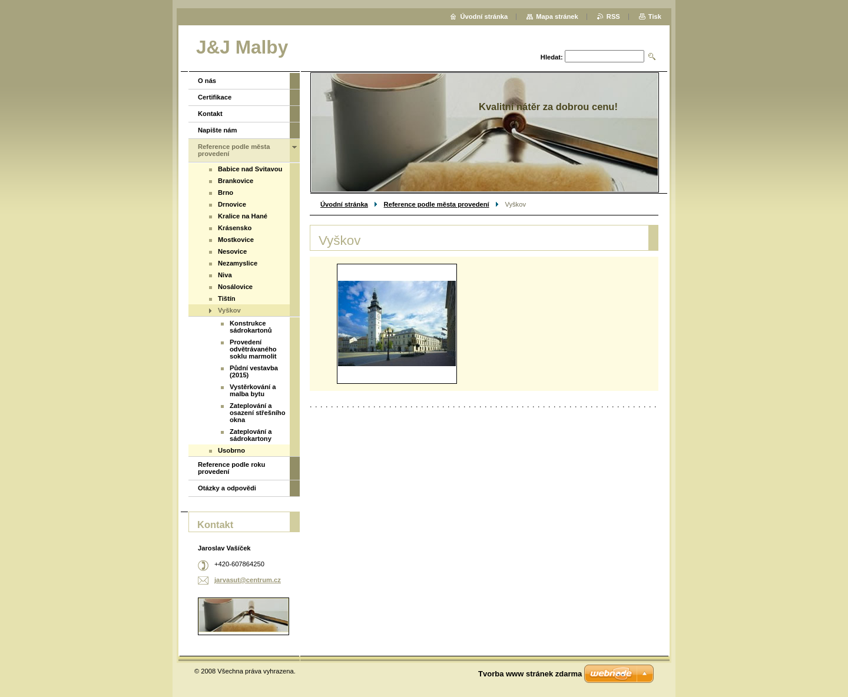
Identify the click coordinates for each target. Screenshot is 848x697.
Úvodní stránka (344, 204)
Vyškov (229, 310)
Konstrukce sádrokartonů (251, 327)
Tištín (227, 298)
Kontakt (210, 113)
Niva (225, 274)
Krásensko (234, 227)
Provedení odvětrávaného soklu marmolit (253, 349)
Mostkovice (236, 239)
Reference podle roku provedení (231, 468)
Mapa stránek (557, 16)
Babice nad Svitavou (250, 168)
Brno (225, 192)
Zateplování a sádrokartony (251, 435)
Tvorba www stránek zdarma (530, 673)
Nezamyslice (237, 263)
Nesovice (232, 251)
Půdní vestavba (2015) (254, 371)
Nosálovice (235, 286)
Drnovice (232, 204)
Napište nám (217, 130)
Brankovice (235, 180)
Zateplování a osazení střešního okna (258, 412)
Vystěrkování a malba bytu (253, 390)
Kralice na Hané (242, 216)
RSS (613, 16)
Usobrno (231, 450)
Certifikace (214, 97)
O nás (207, 80)
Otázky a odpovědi (227, 488)
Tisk (654, 16)
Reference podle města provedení (436, 204)
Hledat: (552, 57)
